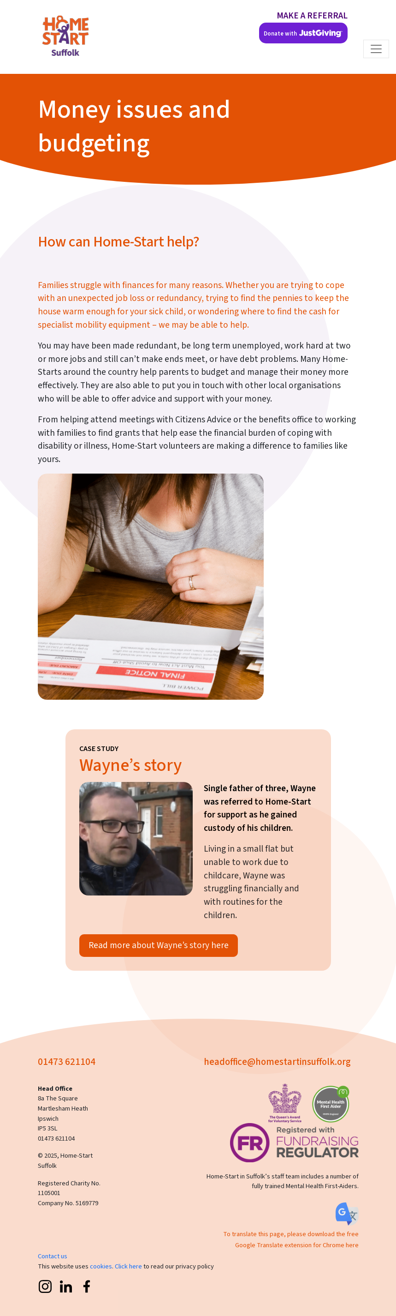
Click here (128, 1266)
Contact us (52, 1256)
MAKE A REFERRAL (312, 15)
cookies (101, 1266)
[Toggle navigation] (376, 49)
